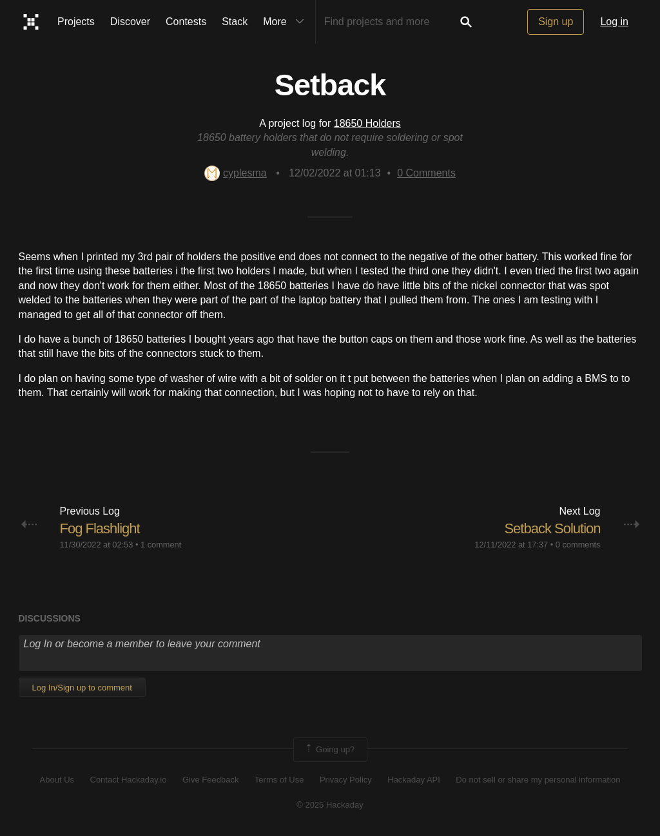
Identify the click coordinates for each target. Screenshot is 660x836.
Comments (426, 172)
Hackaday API (413, 779)
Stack (235, 21)
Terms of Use (279, 779)
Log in (614, 21)
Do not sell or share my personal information (538, 779)
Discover (130, 21)
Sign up (555, 21)
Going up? (329, 750)
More (286, 22)
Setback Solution (552, 528)
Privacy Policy (346, 779)
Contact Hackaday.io (128, 779)
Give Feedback (210, 779)
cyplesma (235, 172)
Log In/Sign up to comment (82, 687)
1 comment (161, 544)
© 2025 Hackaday (330, 805)
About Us (57, 779)
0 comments (578, 544)
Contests (186, 21)
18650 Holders (367, 123)
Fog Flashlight (100, 528)
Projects (76, 21)
